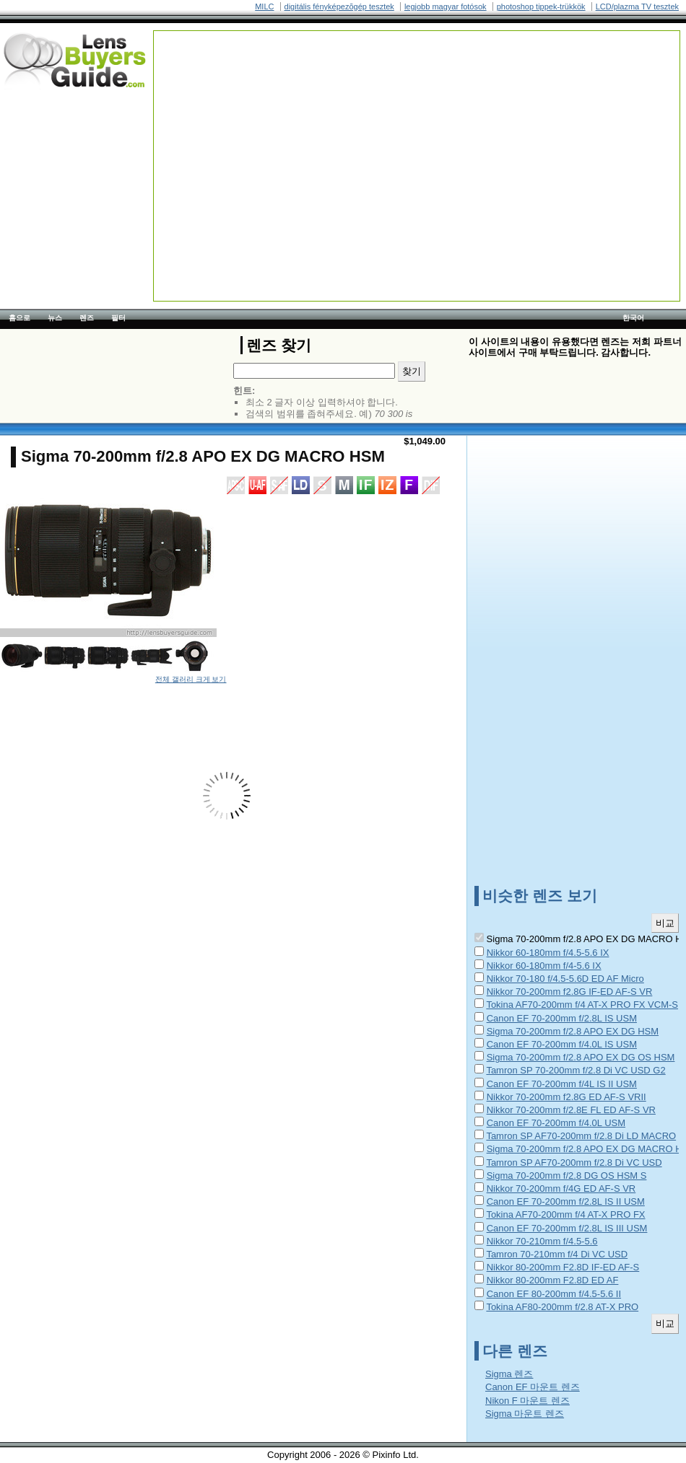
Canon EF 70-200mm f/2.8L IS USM (562, 1018)
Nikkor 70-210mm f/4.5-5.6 (542, 1241)
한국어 (633, 318)
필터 (118, 318)
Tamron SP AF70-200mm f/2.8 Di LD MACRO (581, 1135)
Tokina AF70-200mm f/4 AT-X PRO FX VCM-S (582, 1004)
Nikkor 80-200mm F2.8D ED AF (553, 1280)
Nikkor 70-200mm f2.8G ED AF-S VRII (566, 1096)
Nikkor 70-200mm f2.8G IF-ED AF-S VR (570, 991)
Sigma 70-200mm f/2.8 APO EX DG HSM (573, 1031)
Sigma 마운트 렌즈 (524, 1413)
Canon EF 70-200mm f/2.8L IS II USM (566, 1201)
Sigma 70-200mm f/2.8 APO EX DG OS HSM (581, 1057)
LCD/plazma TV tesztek (637, 6)
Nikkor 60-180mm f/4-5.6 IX (544, 965)
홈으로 (19, 318)
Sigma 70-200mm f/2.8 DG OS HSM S (567, 1175)
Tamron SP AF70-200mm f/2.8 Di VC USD (573, 1162)
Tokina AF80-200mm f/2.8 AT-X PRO (562, 1306)
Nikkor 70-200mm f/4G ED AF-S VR (561, 1188)
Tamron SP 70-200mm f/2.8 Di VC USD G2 (575, 1070)
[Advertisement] (298, 132)
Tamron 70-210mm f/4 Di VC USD (557, 1254)
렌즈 (86, 318)
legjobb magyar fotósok (445, 6)
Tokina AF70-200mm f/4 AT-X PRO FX (565, 1214)
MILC (264, 6)
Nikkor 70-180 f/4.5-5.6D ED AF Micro (565, 978)
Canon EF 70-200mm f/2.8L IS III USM (567, 1228)
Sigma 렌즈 (509, 1373)
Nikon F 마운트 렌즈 (527, 1400)
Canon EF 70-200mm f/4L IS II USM (562, 1083)
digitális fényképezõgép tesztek (339, 6)
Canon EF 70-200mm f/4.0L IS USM (562, 1044)
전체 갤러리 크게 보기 (191, 679)
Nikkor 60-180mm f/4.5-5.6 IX (548, 952)
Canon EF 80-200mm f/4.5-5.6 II (554, 1293)
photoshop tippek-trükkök (541, 6)
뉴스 (55, 318)
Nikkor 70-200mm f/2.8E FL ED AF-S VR (571, 1109)
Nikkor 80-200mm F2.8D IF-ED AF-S (563, 1267)
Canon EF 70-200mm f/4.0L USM (556, 1122)
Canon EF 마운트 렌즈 (532, 1386)
